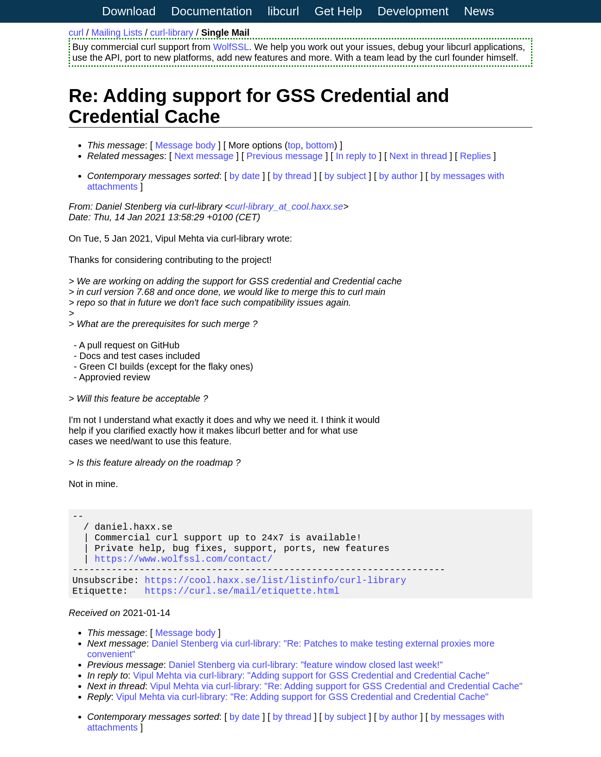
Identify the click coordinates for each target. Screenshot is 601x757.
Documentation (211, 11)
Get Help (338, 11)
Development (412, 11)
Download (129, 11)
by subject (345, 176)
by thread (292, 176)
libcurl (283, 11)
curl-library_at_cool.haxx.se (286, 206)
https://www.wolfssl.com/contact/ (184, 567)
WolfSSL (231, 47)
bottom (320, 145)
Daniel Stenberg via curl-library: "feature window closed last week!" (306, 679)
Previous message (285, 156)
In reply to (356, 156)
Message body (185, 145)
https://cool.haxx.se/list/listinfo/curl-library (275, 592)
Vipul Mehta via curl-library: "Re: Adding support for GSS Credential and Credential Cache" (336, 701)
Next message (204, 156)
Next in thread (419, 156)
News (479, 11)
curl (76, 32)
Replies (475, 156)
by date (245, 176)
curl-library (171, 32)
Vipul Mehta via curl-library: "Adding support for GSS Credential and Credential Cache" (311, 690)
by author (398, 176)
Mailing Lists (116, 32)
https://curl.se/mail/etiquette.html (242, 605)
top (294, 145)
